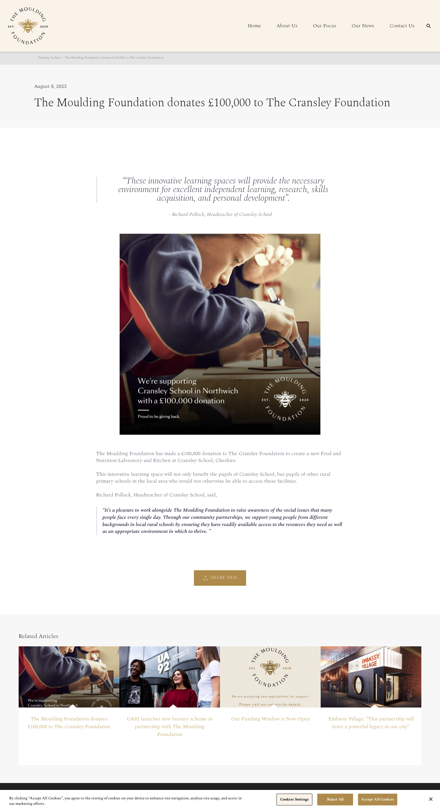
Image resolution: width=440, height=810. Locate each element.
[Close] (431, 802)
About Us (287, 25)
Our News (363, 25)
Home (254, 25)
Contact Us (402, 25)
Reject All (335, 803)
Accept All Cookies (377, 803)
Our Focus (324, 25)
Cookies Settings (294, 803)
